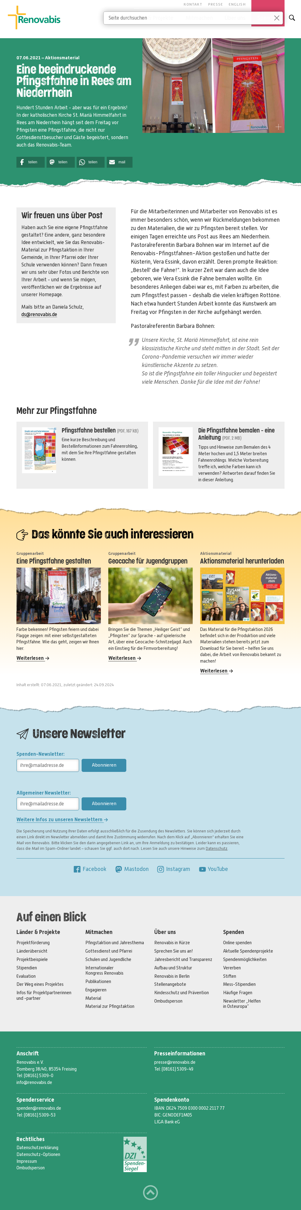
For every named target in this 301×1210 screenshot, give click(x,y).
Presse (215, 4)
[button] (30, 162)
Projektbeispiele (32, 959)
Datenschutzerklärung (37, 1147)
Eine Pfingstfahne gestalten (53, 561)
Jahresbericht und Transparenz (183, 959)
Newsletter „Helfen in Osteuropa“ (242, 1004)
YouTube (213, 869)
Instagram (173, 869)
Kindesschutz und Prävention (181, 992)
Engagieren (95, 989)
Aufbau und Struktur (173, 967)
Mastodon (132, 869)
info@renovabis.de (34, 1082)
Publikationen (98, 981)
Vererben (232, 967)
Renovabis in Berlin (172, 976)
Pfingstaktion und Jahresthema (114, 942)
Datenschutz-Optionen (38, 1154)
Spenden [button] (267, 18)
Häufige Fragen (237, 992)
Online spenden (237, 942)
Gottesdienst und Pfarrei (108, 951)
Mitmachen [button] (199, 18)
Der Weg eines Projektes (40, 984)
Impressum (26, 1161)
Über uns (165, 932)
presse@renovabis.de (174, 1062)
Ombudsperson (168, 1001)
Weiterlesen (32, 658)
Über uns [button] (235, 18)
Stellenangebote (170, 984)
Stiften (229, 976)
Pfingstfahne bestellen (89, 430)
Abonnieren (104, 765)
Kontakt (193, 4)
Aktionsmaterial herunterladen (242, 561)
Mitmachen (98, 932)
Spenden (233, 932)
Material (93, 998)
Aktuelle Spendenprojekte (248, 951)
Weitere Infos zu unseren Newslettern (62, 820)
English (237, 4)
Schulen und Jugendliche (108, 959)
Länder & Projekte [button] (151, 18)
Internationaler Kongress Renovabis (104, 970)
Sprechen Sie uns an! (173, 951)
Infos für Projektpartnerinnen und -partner (43, 995)
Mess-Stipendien (239, 984)
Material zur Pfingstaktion (109, 1006)
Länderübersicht (31, 951)
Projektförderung (33, 942)
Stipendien (26, 967)
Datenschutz (216, 848)
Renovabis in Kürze (172, 942)
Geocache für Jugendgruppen (147, 561)
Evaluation (26, 976)
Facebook (89, 869)
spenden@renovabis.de (38, 1108)
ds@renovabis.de (39, 314)
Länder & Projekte (38, 932)
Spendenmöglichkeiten (245, 959)
